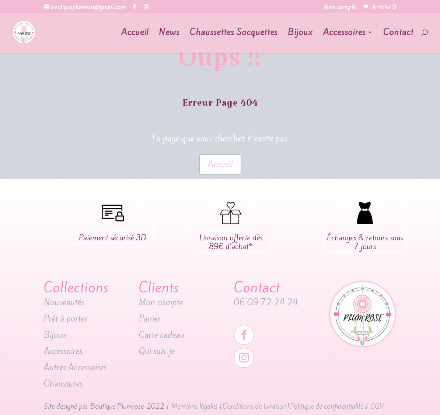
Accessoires (344, 34)
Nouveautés (65, 302)
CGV (377, 406)
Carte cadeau (162, 335)
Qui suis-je (157, 351)
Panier (150, 319)
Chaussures (63, 384)
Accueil (135, 34)
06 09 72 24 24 (266, 302)
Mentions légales (194, 406)
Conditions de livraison (255, 406)
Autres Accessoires (76, 367)
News (169, 34)
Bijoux (300, 34)
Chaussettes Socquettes (233, 34)
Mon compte (340, 7)
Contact (398, 34)
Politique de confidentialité (326, 406)
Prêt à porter (65, 319)
